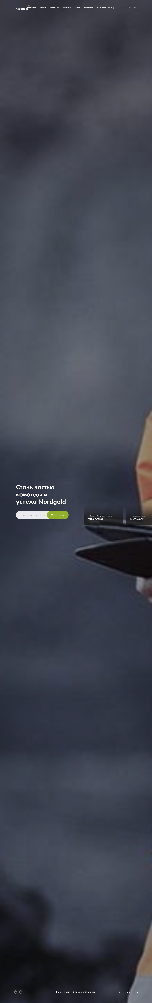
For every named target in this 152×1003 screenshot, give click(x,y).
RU (130, 7)
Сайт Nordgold (93, 7)
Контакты (77, 7)
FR (135, 7)
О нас (66, 7)
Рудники (55, 7)
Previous (120, 992)
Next (136, 992)
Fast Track (20, 7)
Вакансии (43, 7)
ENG (123, 7)
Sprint (31, 7)
